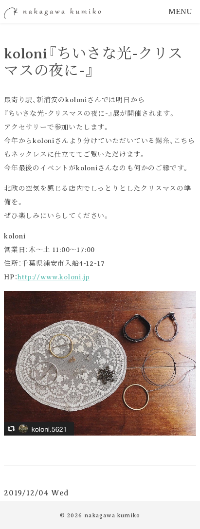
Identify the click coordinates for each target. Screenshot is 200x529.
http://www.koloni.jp (54, 277)
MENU (180, 11)
